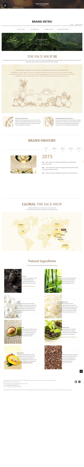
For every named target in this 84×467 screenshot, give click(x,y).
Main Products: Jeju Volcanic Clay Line (26, 286)
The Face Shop (21, 29)
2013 (62, 148)
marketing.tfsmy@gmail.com (13, 385)
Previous (7, 46)
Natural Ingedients (63, 29)
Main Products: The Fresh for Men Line (66, 337)
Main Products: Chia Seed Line (64, 362)
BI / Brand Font (35, 29)
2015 (46, 148)
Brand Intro (79, 24)
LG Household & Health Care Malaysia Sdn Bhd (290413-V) (27, 390)
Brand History (49, 29)
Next (77, 46)
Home (71, 24)
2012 (71, 148)
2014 (54, 148)
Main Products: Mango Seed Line (25, 362)
